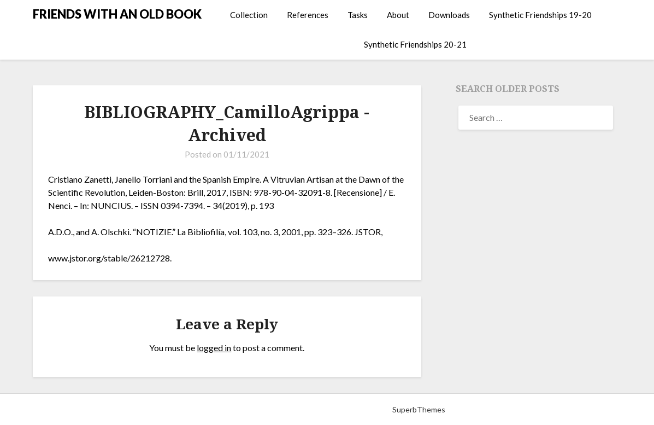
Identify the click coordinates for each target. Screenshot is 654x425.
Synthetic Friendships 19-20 (540, 15)
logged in (214, 347)
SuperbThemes (418, 409)
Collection (249, 15)
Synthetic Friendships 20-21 (415, 44)
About (398, 15)
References (307, 15)
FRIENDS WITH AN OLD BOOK (117, 14)
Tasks (357, 15)
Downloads (449, 15)
